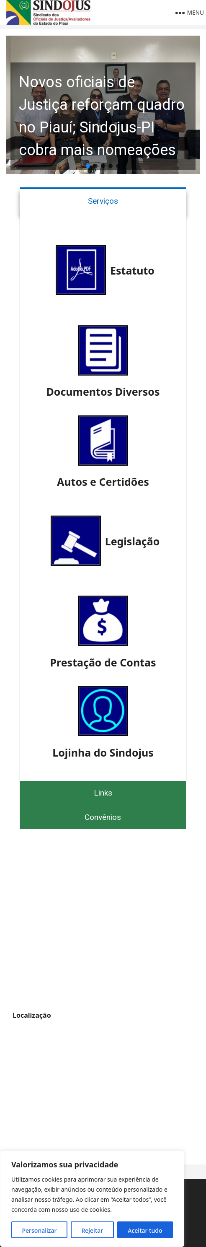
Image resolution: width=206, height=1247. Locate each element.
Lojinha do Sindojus (103, 752)
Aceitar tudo (145, 1230)
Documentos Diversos (103, 391)
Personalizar (39, 1230)
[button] (103, 105)
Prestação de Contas (103, 662)
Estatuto (132, 270)
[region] (92, 1199)
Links (103, 793)
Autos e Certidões (103, 481)
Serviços (103, 201)
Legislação (132, 541)
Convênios (103, 817)
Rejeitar (92, 1230)
